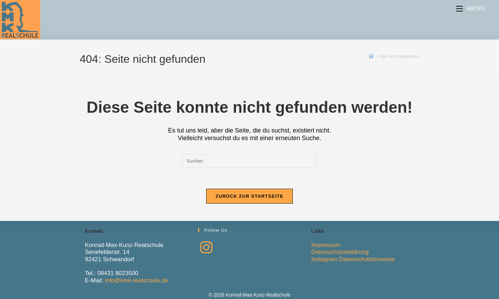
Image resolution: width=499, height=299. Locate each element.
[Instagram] (206, 247)
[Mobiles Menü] (470, 8)
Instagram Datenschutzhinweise (353, 259)
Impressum (325, 245)
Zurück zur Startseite (249, 196)
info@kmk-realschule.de (136, 280)
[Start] (371, 56)
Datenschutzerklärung (339, 252)
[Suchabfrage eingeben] (249, 161)
